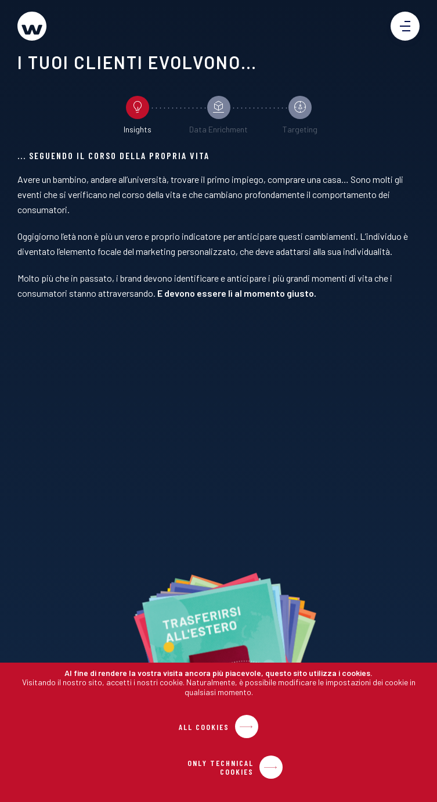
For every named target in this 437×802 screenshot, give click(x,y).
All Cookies (204, 727)
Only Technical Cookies (220, 767)
